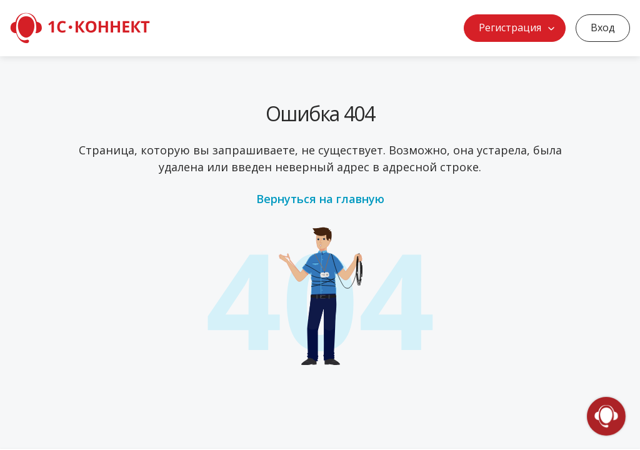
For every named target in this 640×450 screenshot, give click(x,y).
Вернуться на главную (320, 198)
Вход (603, 27)
